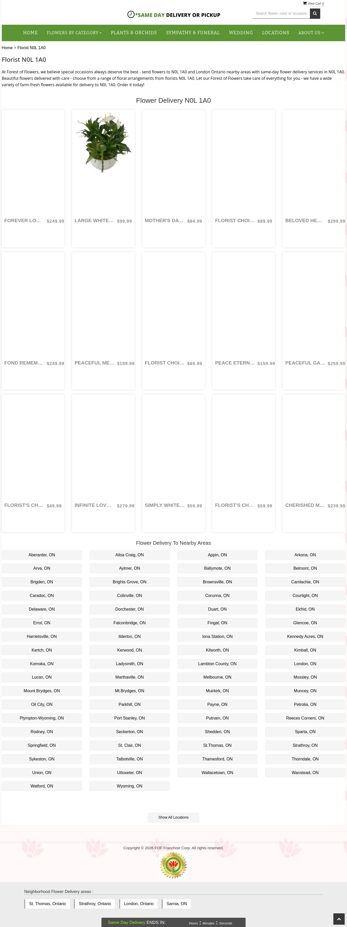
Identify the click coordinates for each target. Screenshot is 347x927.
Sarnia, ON (177, 904)
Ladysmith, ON (129, 664)
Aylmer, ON (129, 568)
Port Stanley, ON (129, 718)
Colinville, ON (129, 595)
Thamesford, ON (217, 759)
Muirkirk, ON (217, 691)
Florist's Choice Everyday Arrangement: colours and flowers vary (235, 505)
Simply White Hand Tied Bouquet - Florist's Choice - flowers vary (165, 505)
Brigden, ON (41, 582)
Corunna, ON (217, 595)
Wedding (241, 33)
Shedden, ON (217, 732)
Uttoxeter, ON (129, 772)
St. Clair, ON (129, 745)
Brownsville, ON (217, 582)
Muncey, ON (305, 691)
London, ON (305, 664)
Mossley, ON (305, 677)
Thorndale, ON (305, 759)
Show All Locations (173, 817)
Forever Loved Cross (24, 220)
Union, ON (41, 772)
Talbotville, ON (129, 759)
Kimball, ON (305, 650)
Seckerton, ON (129, 732)
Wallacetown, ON (217, 772)
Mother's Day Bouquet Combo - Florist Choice (165, 220)
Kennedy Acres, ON (305, 636)
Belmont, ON (305, 568)
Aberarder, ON (42, 555)
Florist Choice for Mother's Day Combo (235, 220)
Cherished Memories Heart (305, 505)
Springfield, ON (42, 745)
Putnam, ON (217, 718)
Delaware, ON (42, 609)
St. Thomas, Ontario (47, 904)
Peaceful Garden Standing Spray (305, 363)
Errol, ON (41, 623)
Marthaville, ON (129, 677)
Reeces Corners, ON (305, 718)
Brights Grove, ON (129, 582)
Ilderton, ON (129, 636)
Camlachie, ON (305, 582)
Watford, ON (41, 786)
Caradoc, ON (42, 595)
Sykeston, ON (42, 759)
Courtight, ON (305, 595)
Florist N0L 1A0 (32, 48)
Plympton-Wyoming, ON (42, 718)
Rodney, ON (42, 732)
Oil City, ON (42, 704)
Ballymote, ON (217, 568)
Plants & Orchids (134, 33)
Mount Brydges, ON (42, 691)
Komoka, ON (42, 664)
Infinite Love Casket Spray (95, 505)
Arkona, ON (305, 555)
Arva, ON (41, 568)
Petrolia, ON (305, 704)
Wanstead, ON (305, 772)
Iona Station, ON (217, 636)
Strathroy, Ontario (95, 904)
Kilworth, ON (217, 650)
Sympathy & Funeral (193, 33)
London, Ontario (139, 904)
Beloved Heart (305, 220)
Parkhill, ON (130, 704)
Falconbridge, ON (130, 623)
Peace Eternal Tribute (235, 363)
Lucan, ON (41, 677)
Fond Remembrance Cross (24, 363)
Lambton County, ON (217, 664)
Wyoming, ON (129, 786)
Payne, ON (217, 704)
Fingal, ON (217, 623)
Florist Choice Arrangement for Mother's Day (165, 363)
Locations (275, 33)
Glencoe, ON (305, 623)
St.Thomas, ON (217, 745)
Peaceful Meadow (95, 363)
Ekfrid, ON (305, 609)
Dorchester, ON (129, 609)
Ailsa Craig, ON (129, 555)
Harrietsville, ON (42, 636)
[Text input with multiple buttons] (281, 13)
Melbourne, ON (217, 677)
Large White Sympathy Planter (95, 220)
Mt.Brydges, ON (129, 691)
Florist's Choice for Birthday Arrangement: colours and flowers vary (24, 505)
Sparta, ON (305, 732)
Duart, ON (217, 609)
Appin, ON (217, 555)
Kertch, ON (42, 650)
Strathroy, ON (305, 745)
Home (30, 33)
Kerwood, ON (129, 650)
